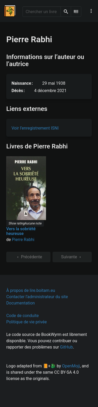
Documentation (20, 303)
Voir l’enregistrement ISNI (35, 128)
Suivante (72, 257)
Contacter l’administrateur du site (37, 296)
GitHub (66, 347)
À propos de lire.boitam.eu (30, 290)
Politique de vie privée (26, 321)
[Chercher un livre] (41, 11)
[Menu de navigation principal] (91, 11)
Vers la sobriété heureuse (21, 231)
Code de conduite (22, 315)
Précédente (28, 257)
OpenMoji (71, 365)
